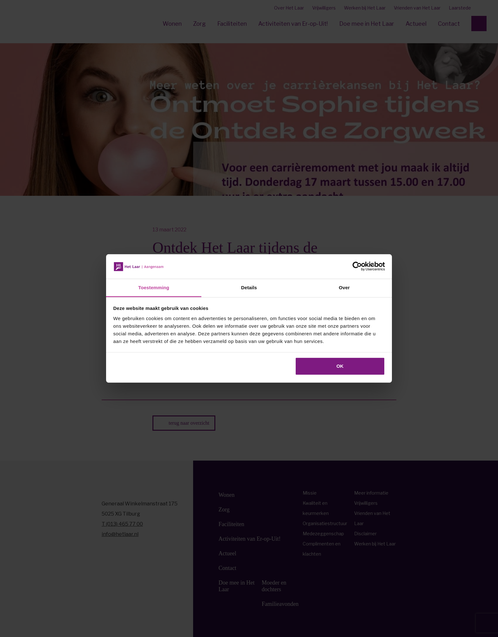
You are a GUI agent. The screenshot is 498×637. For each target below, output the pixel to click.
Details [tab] (249, 287)
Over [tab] (344, 287)
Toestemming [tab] (153, 287)
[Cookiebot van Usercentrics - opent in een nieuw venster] (357, 266)
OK (340, 366)
